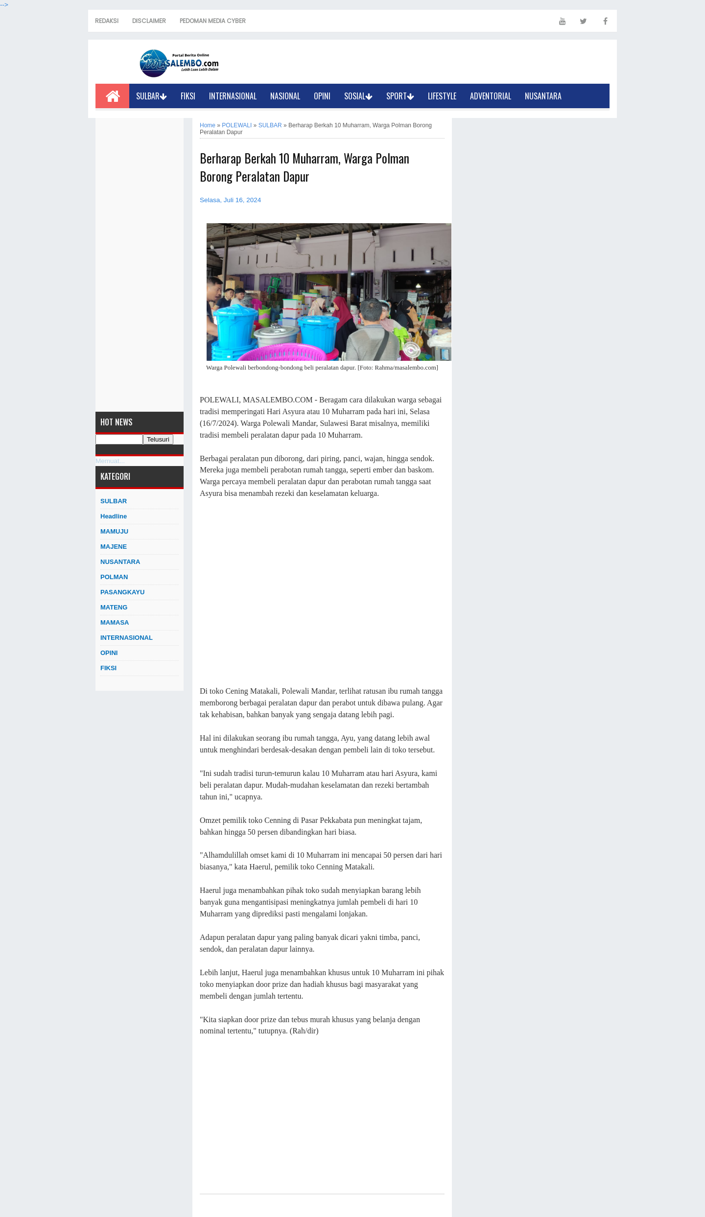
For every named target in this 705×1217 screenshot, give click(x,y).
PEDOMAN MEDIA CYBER (213, 21)
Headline (113, 516)
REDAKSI (106, 21)
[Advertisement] (139, 265)
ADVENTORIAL (490, 96)
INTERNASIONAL (233, 96)
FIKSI (188, 96)
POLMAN (114, 577)
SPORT (400, 96)
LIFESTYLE (442, 96)
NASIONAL (285, 96)
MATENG (113, 607)
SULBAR (151, 96)
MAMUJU (114, 531)
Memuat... (110, 461)
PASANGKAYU (122, 592)
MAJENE (113, 546)
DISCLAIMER (149, 21)
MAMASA (114, 622)
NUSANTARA (543, 96)
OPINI (322, 96)
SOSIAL (358, 96)
